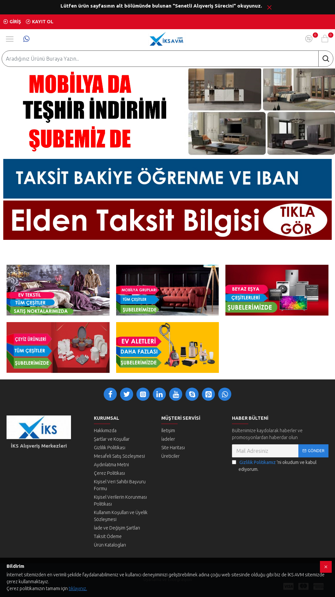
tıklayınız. (78, 588)
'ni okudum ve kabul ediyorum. (274, 465)
